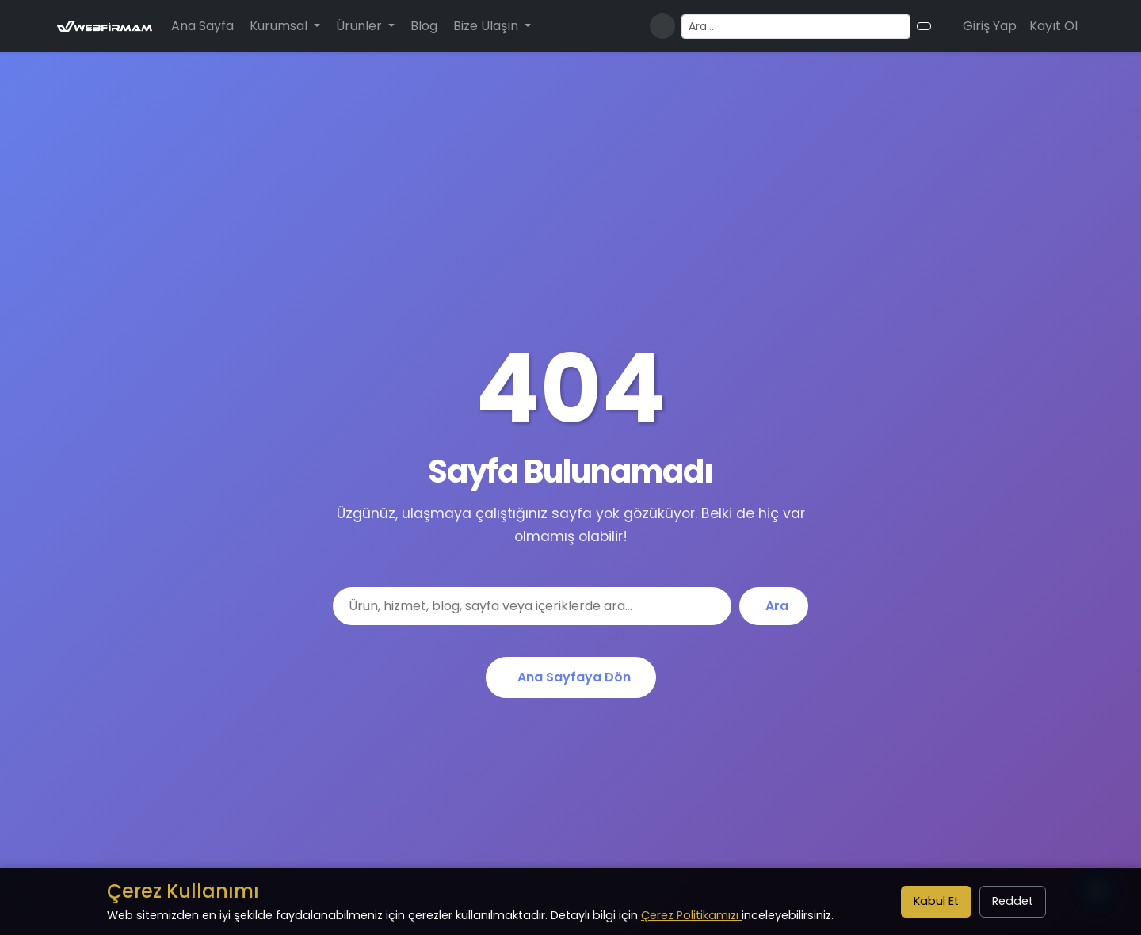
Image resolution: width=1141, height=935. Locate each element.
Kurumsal (280, 26)
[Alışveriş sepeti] (943, 26)
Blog (423, 26)
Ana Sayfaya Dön (574, 677)
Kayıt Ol (1053, 26)
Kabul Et (936, 901)
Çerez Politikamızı (691, 915)
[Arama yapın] (795, 26)
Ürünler (360, 26)
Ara (776, 606)
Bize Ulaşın (487, 26)
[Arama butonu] (924, 26)
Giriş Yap (990, 26)
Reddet (1012, 901)
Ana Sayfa (202, 26)
